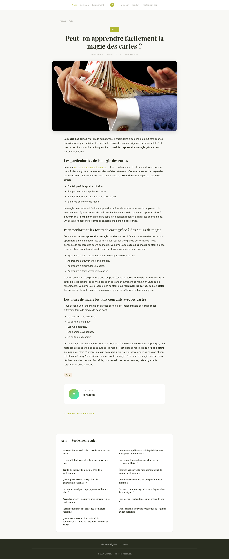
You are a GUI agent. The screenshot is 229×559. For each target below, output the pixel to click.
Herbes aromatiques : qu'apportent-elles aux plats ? (85, 491)
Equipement (98, 5)
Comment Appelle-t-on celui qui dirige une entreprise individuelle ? (141, 452)
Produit (135, 5)
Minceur (125, 5)
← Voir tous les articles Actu (79, 413)
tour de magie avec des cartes (90, 167)
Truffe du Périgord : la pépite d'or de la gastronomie (83, 471)
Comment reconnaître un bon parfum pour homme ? (140, 481)
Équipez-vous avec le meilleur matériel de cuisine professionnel (140, 471)
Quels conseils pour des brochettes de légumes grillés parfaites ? (142, 510)
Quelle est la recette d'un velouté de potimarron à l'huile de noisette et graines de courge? (86, 521)
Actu (74, 5)
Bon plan (84, 5)
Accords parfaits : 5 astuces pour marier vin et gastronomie (86, 500)
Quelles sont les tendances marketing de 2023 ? (142, 500)
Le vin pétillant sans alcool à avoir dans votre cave (86, 462)
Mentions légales (109, 544)
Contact (124, 544)
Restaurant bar (150, 5)
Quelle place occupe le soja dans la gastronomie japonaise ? (80, 481)
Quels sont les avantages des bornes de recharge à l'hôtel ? (138, 462)
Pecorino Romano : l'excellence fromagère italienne (84, 510)
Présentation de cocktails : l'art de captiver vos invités (86, 452)
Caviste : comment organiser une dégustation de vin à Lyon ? (142, 491)
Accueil (63, 21)
